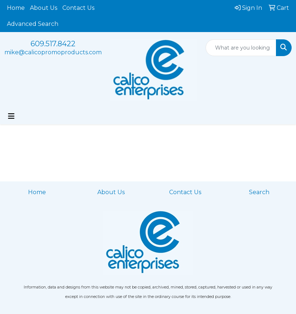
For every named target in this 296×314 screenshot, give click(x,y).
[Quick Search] (241, 47)
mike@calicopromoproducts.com (53, 52)
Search (259, 192)
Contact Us (78, 7)
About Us (43, 7)
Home (16, 7)
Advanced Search (32, 23)
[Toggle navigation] (11, 116)
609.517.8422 (53, 43)
